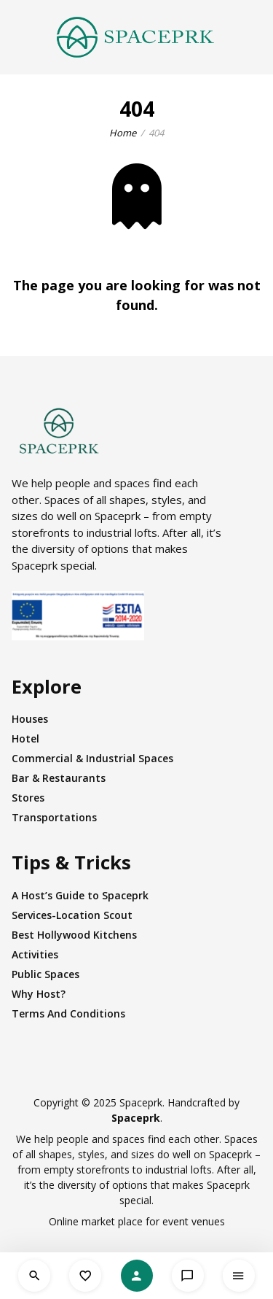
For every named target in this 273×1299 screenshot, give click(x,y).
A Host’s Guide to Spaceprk (80, 895)
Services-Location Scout (72, 915)
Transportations (54, 817)
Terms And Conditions (68, 1013)
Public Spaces (45, 974)
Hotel (25, 738)
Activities (35, 954)
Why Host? (39, 994)
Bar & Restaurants (59, 778)
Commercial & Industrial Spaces (92, 758)
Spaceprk (135, 1118)
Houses (30, 719)
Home (122, 132)
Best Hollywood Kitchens (74, 935)
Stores (28, 797)
